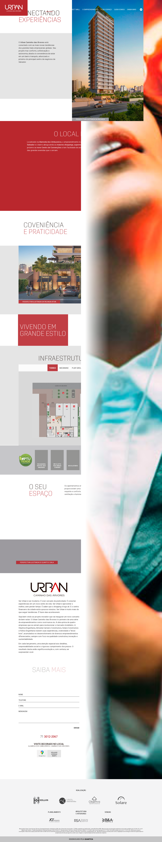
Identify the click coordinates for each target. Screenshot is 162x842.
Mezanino (64, 368)
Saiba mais (131, 10)
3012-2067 (49, 736)
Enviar (76, 730)
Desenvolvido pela (81, 839)
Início (40, 10)
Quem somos (119, 10)
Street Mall (74, 10)
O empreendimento (90, 10)
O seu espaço (106, 10)
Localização (61, 10)
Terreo (52, 368)
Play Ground (78, 368)
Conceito (49, 10)
